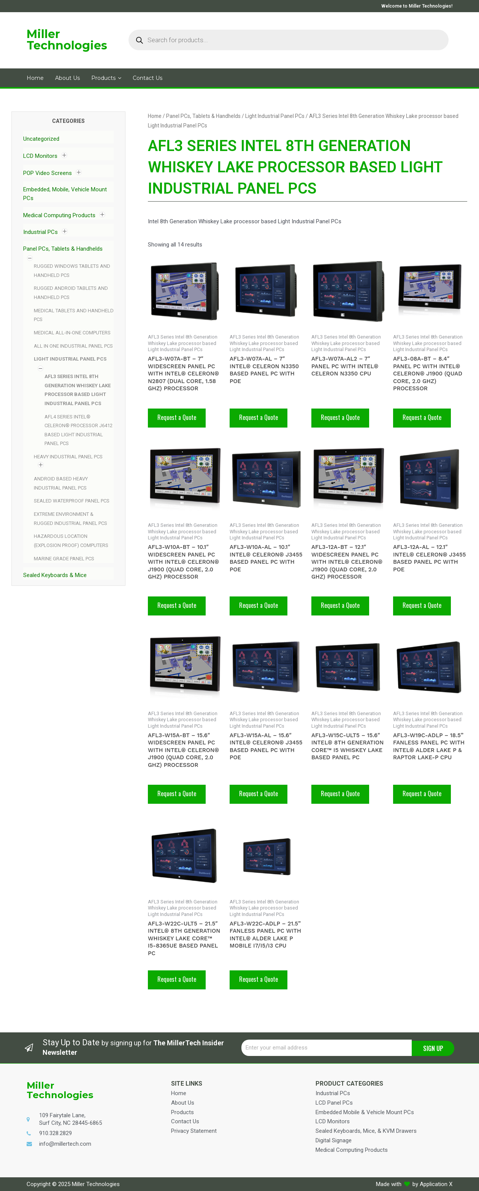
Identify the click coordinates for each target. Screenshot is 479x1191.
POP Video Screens (47, 173)
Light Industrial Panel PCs (70, 359)
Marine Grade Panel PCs (64, 558)
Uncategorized (41, 138)
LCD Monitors (40, 156)
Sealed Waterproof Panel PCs (71, 501)
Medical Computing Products (59, 215)
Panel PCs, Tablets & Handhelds (63, 248)
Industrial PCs (40, 232)
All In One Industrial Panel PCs (73, 346)
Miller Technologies (67, 39)
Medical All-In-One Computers (72, 333)
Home (155, 116)
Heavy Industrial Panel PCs (68, 457)
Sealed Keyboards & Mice (55, 575)
